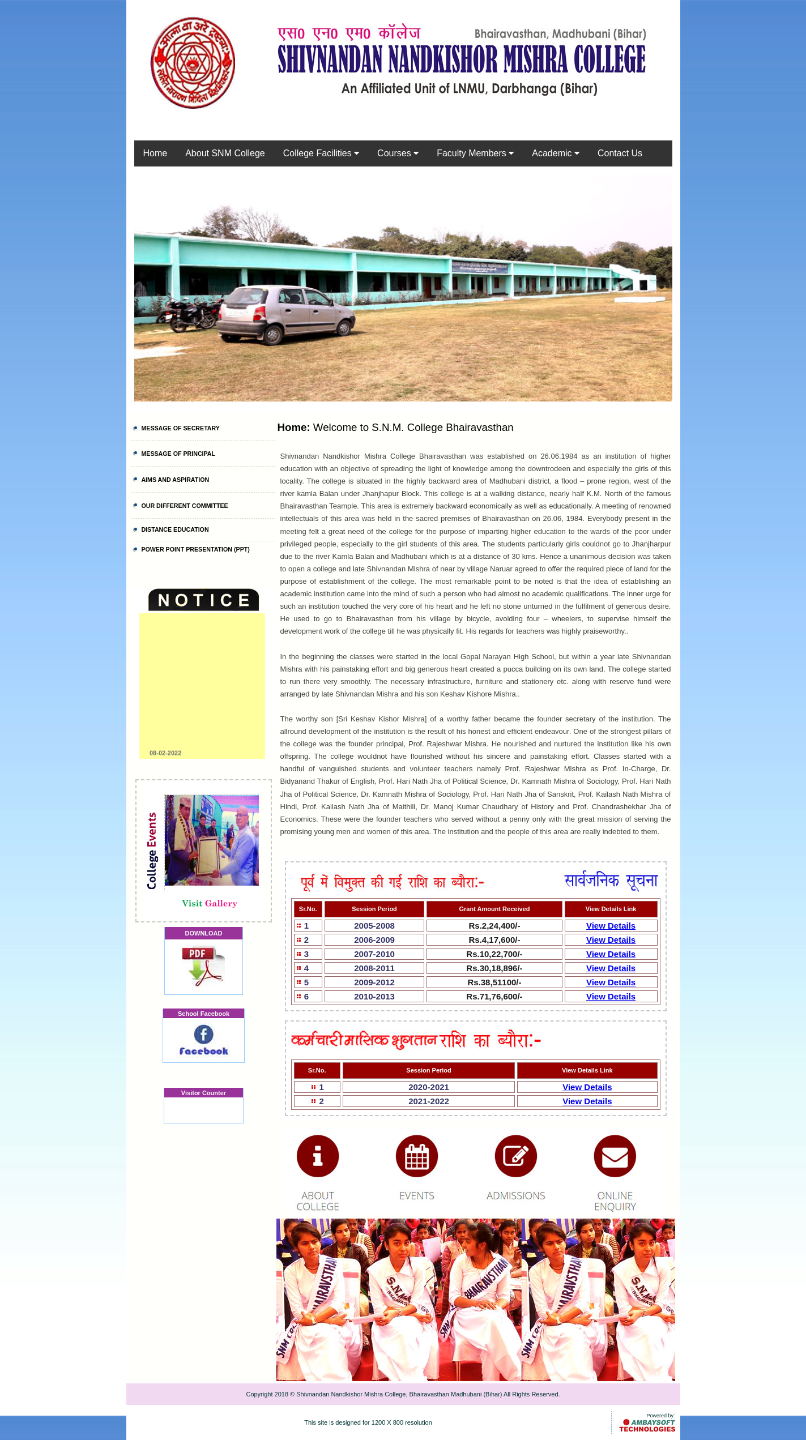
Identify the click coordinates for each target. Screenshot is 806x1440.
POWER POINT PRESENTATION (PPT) (195, 549)
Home (155, 153)
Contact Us (620, 153)
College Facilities (321, 153)
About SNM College (225, 153)
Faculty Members (475, 153)
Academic (555, 153)
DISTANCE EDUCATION (174, 529)
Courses (398, 153)
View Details (611, 925)
